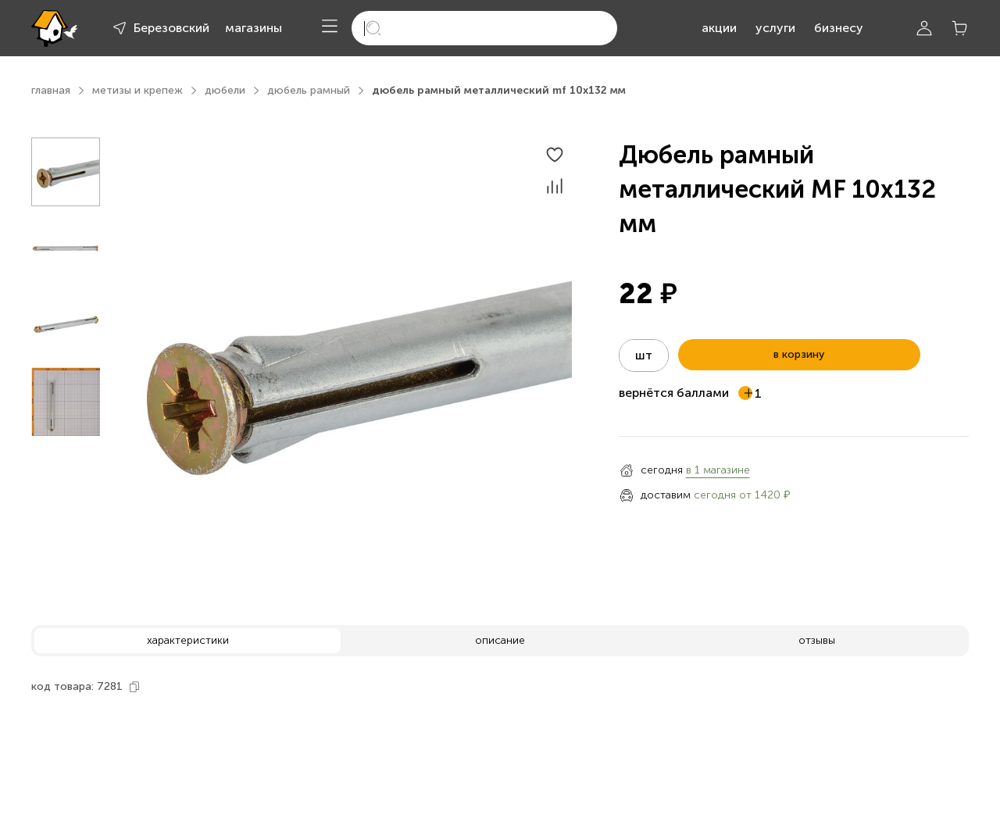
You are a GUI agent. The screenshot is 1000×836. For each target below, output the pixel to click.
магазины (253, 27)
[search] (484, 28)
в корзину (798, 354)
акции (719, 27)
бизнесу (838, 27)
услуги (775, 27)
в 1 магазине (718, 470)
